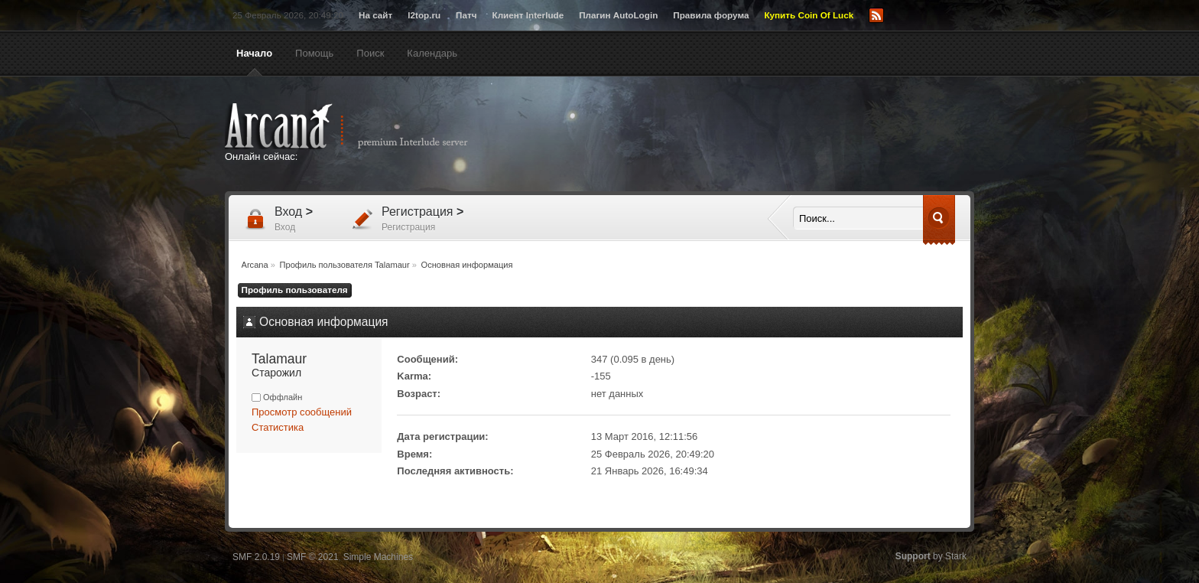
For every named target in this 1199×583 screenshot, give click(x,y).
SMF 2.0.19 (256, 557)
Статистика (278, 427)
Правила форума (711, 15)
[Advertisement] (749, 135)
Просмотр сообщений (302, 412)
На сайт (375, 15)
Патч (466, 15)
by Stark (931, 556)
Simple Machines (378, 557)
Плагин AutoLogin (618, 15)
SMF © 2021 (313, 557)
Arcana (362, 126)
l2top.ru (424, 15)
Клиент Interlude (528, 15)
